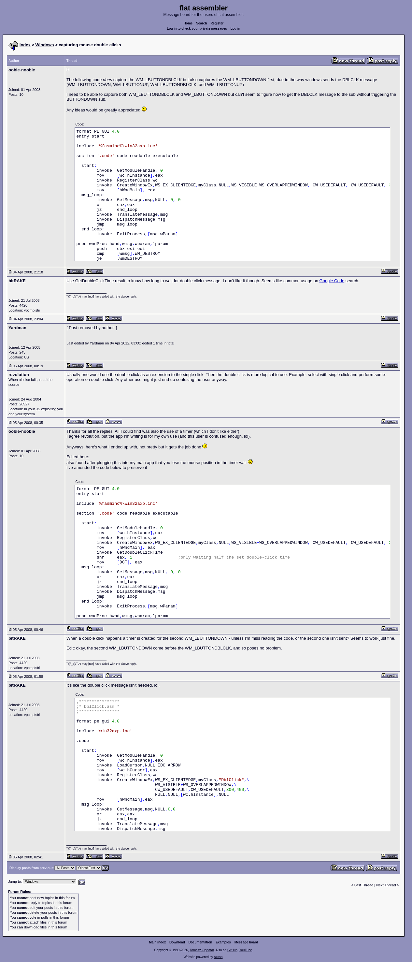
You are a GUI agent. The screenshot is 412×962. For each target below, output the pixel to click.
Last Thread (364, 885)
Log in (235, 28)
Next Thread (386, 885)
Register (216, 23)
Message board (246, 942)
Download (177, 942)
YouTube (245, 950)
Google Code (332, 280)
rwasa (218, 957)
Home (188, 23)
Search (201, 23)
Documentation (200, 942)
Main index (157, 942)
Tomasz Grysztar (202, 950)
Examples (223, 942)
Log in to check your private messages (197, 28)
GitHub (232, 950)
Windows (45, 44)
